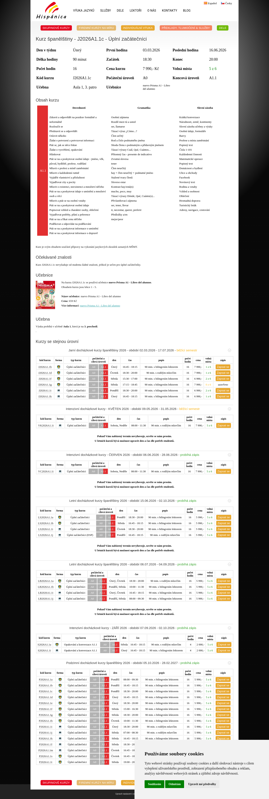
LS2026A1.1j (45, 535)
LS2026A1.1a (45, 517)
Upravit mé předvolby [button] (202, 784)
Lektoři (135, 10)
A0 (93, 366)
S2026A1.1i (44, 650)
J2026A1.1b (45, 366)
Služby (105, 10)
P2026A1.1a (46, 679)
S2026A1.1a (44, 644)
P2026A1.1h (46, 720)
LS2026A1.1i (45, 529)
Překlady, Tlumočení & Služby (186, 27)
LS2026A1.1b (45, 523)
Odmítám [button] (175, 784)
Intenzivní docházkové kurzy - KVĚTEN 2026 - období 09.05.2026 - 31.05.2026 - (148, 409)
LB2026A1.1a (45, 580)
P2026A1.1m (45, 750)
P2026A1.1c (46, 691)
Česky (226, 3)
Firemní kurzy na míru (96, 27)
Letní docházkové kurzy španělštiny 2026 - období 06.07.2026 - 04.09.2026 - (150, 564)
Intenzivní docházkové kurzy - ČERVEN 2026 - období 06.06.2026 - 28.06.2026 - (148, 454)
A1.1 (103, 366)
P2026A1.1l (45, 744)
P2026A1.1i (45, 726)
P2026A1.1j (45, 732)
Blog (187, 10)
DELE (120, 10)
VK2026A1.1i (46, 425)
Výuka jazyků (83, 10)
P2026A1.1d (46, 697)
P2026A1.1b (46, 685)
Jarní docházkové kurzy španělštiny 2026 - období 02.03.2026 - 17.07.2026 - (150, 350)
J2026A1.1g (45, 384)
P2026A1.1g (46, 714)
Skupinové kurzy (56, 27)
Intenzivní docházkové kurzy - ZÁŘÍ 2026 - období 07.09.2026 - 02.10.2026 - (150, 628)
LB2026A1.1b (46, 586)
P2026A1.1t (45, 762)
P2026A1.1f (45, 709)
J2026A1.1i (45, 390)
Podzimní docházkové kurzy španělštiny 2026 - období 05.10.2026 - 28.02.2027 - (148, 663)
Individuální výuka (138, 27)
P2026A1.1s (45, 756)
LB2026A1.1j (45, 598)
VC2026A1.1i (45, 471)
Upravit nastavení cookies (127, 794)
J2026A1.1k (45, 396)
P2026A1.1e (46, 703)
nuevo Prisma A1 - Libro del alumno (100, 305)
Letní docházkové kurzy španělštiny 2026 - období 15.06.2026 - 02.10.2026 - (150, 500)
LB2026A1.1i (45, 592)
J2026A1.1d (45, 372)
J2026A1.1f (45, 378)
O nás (151, 10)
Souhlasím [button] (154, 784)
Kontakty (169, 10)
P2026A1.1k (46, 738)
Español (210, 3)
